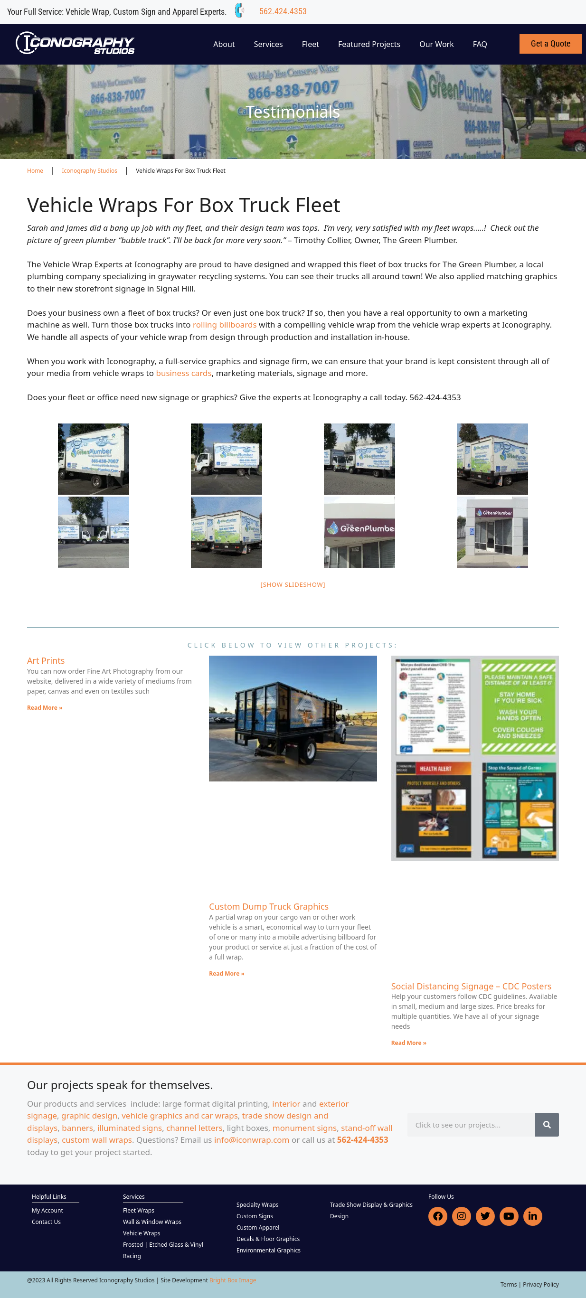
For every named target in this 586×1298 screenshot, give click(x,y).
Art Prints (46, 660)
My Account (47, 1210)
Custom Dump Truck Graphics (269, 906)
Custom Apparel (257, 1227)
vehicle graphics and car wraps (180, 1115)
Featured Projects (369, 44)
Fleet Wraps (138, 1210)
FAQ (480, 44)
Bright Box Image (232, 1280)
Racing (132, 1256)
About (224, 44)
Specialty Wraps (257, 1205)
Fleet (310, 44)
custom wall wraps (97, 1139)
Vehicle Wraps (142, 1233)
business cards (183, 372)
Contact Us (46, 1222)
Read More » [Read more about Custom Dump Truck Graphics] (227, 973)
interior (286, 1103)
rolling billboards (225, 324)
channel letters (194, 1127)
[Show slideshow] (293, 584)
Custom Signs (254, 1216)
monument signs (305, 1127)
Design (339, 1216)
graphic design (89, 1115)
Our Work (436, 44)
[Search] (547, 1125)
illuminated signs (129, 1127)
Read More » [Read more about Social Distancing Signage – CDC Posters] (409, 1043)
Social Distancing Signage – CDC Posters (471, 986)
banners (77, 1127)
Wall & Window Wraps (152, 1222)
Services (268, 44)
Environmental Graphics (268, 1250)
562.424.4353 (283, 11)
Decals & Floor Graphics (268, 1239)
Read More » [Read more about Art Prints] (45, 708)
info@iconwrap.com (252, 1139)
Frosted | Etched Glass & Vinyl (163, 1245)
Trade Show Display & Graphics (371, 1205)
